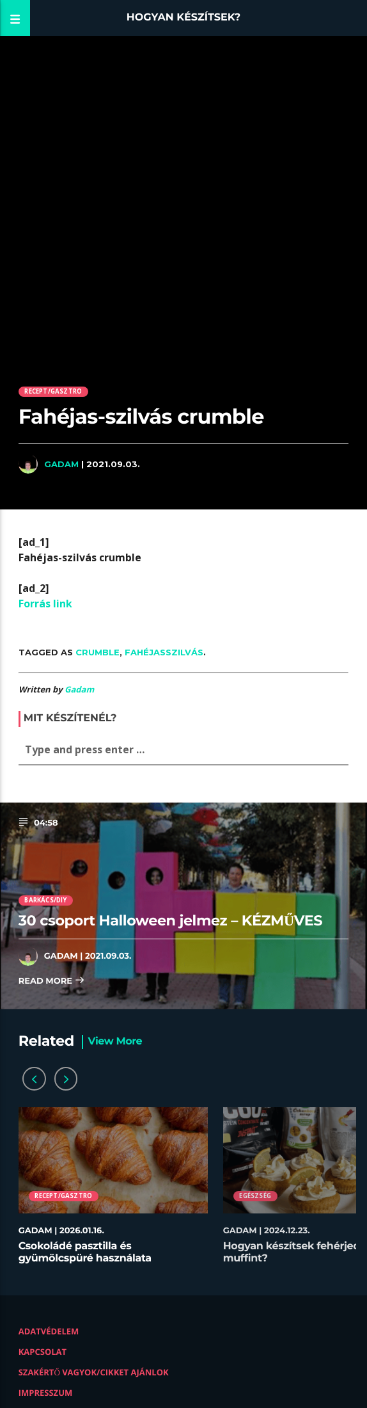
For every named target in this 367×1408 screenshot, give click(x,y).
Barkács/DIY (45, 900)
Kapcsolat (42, 1351)
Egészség (255, 1196)
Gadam (61, 464)
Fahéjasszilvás (164, 652)
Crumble (97, 652)
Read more (52, 981)
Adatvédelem (49, 1331)
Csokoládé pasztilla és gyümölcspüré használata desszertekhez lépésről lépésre (97, 1258)
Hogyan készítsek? (184, 18)
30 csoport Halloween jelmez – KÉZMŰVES (170, 920)
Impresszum (46, 1392)
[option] (113, 1192)
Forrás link (45, 603)
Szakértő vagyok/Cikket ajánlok (94, 1372)
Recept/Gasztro (53, 391)
